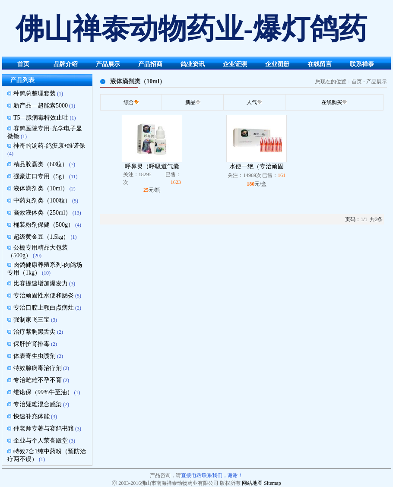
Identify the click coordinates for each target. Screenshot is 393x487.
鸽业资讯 (193, 64)
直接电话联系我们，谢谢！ (212, 475)
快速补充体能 (31, 416)
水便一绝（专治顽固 (256, 166)
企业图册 (277, 64)
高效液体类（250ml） (42, 212)
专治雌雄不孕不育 (37, 380)
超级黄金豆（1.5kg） (41, 237)
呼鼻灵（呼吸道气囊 (152, 166)
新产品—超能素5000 (40, 105)
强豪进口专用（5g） (40, 176)
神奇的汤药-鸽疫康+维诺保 (49, 145)
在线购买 (331, 102)
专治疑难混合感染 (37, 404)
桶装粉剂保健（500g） (43, 224)
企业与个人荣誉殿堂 (40, 440)
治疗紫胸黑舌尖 (34, 332)
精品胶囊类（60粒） (40, 164)
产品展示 (108, 64)
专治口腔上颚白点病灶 (43, 307)
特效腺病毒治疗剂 (37, 368)
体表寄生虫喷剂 (34, 356)
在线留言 (319, 64)
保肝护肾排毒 (31, 344)
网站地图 (252, 483)
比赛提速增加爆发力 (40, 283)
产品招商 (150, 64)
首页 (23, 64)
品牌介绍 (66, 64)
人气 (252, 102)
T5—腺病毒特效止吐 (41, 117)
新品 (190, 102)
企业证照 (235, 64)
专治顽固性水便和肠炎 (43, 295)
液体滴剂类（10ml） (40, 188)
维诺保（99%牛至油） (43, 392)
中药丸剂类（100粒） (42, 200)
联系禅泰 (362, 64)
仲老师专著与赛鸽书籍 (43, 428)
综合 (129, 102)
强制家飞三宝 (31, 319)
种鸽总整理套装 (34, 93)
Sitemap (272, 483)
